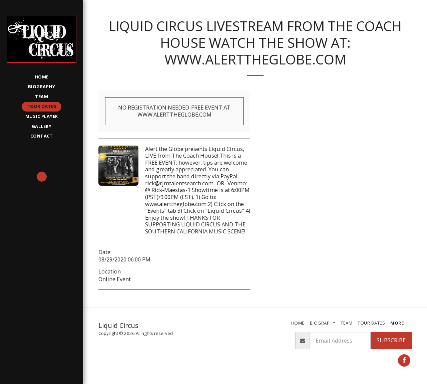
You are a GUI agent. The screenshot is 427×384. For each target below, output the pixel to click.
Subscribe (391, 340)
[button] (42, 177)
